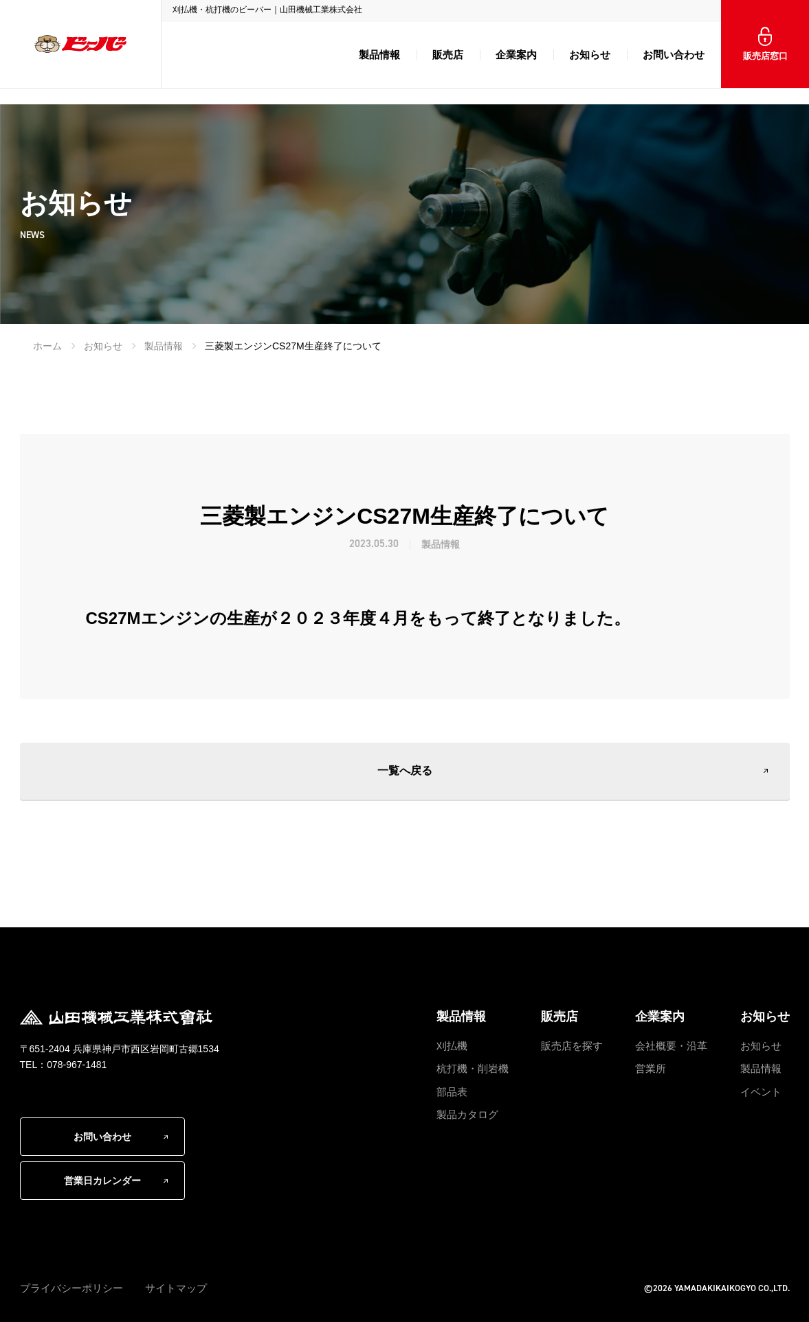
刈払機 (451, 1046)
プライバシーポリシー (71, 1288)
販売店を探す (572, 1046)
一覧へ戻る (404, 770)
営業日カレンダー (102, 1180)
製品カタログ (467, 1114)
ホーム (47, 345)
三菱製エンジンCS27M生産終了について (293, 345)
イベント (761, 1092)
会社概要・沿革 (671, 1046)
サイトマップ (176, 1288)
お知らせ (589, 54)
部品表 (451, 1092)
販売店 (447, 54)
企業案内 (516, 54)
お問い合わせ (674, 54)
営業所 (650, 1068)
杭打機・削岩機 (472, 1068)
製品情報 (379, 54)
